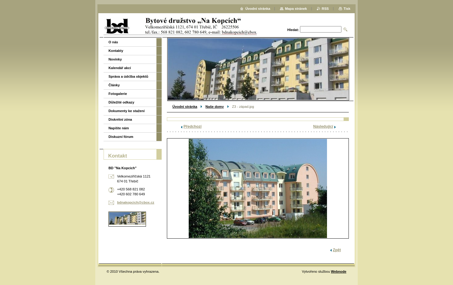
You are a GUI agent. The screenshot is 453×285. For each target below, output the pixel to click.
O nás (113, 42)
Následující (323, 126)
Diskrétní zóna (120, 119)
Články (114, 85)
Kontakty (115, 51)
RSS (325, 8)
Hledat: (293, 30)
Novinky (115, 59)
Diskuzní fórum (120, 137)
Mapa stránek (296, 8)
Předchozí (192, 126)
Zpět (337, 250)
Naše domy (215, 106)
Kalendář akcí (119, 68)
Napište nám (118, 128)
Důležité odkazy (121, 102)
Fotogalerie (117, 94)
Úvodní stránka (184, 106)
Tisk (347, 8)
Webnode (338, 271)
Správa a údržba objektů (128, 76)
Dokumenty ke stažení (126, 111)
